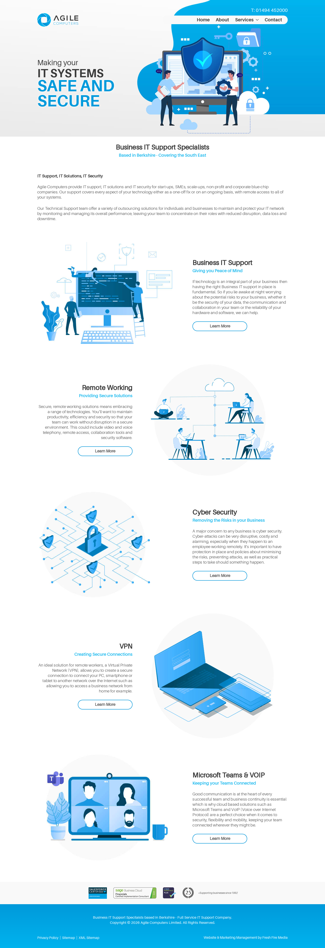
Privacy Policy (47, 938)
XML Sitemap (89, 938)
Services (244, 19)
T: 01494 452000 (269, 10)
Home (203, 19)
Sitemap (68, 938)
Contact (273, 19)
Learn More (220, 326)
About (222, 19)
